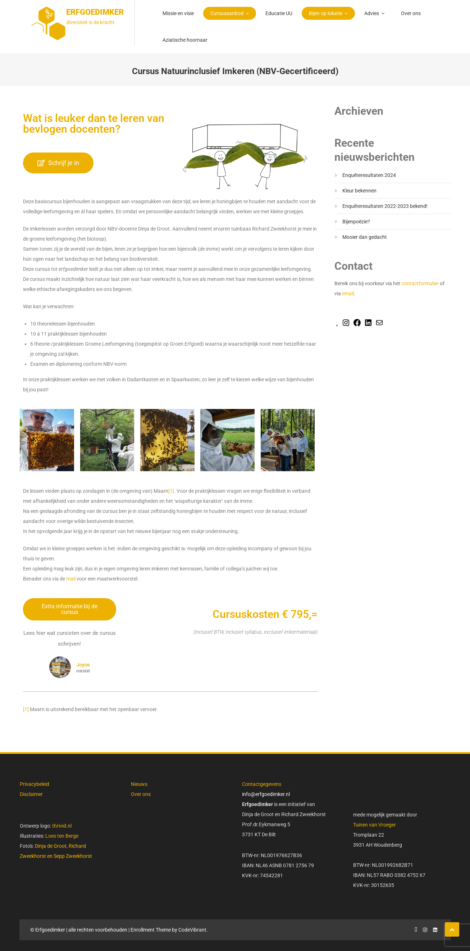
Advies (371, 13)
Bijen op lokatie (325, 13)
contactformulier (420, 283)
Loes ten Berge (61, 836)
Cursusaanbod (226, 13)
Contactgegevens (261, 784)
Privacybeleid (34, 784)
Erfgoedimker (95, 12)
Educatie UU (278, 13)
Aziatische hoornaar (185, 40)
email (348, 293)
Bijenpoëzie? (356, 221)
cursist (83, 671)
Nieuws (139, 784)
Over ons (411, 13)
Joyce (83, 665)
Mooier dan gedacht (364, 237)
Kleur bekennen (359, 191)
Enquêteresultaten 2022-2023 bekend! (385, 206)
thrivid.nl (61, 826)
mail (71, 579)
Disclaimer (31, 794)
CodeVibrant (192, 930)
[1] (171, 491)
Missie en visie (178, 13)
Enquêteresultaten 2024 (369, 175)
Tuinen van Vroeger (374, 825)
